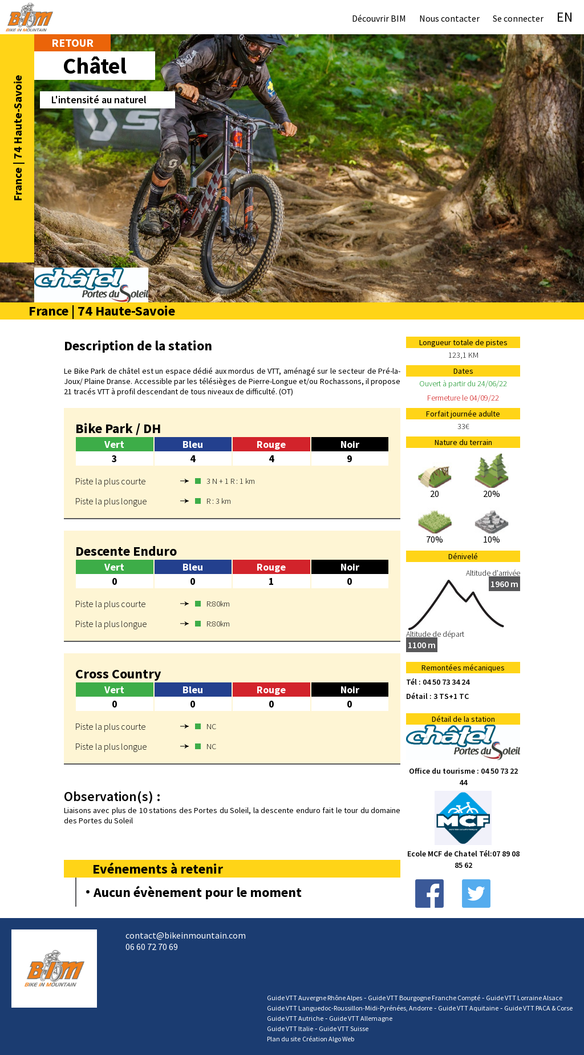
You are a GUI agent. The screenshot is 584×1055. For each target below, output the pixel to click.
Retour (72, 42)
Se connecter (518, 18)
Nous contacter (449, 18)
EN (565, 17)
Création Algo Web (328, 1038)
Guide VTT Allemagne (360, 1018)
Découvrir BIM (379, 18)
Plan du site (284, 1038)
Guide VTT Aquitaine (468, 1008)
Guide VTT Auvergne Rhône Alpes (314, 997)
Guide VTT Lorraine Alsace (524, 997)
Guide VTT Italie (290, 1028)
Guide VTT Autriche (295, 1018)
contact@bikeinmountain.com (185, 935)
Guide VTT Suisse (343, 1028)
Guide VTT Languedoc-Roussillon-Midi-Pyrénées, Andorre (349, 1008)
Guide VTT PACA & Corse (538, 1008)
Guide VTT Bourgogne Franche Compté (424, 997)
